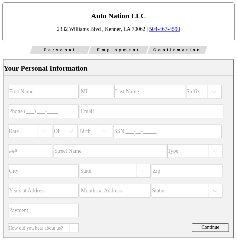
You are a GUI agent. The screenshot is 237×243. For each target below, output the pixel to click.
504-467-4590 (164, 29)
